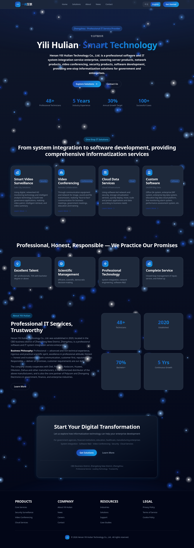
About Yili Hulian (65, 507)
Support (103, 517)
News (98, 4)
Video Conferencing (23, 517)
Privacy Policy (149, 507)
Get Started (171, 4)
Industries (104, 507)
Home (64, 4)
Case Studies (105, 522)
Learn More (20, 211)
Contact (109, 4)
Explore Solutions (87, 83)
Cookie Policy (148, 517)
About (88, 4)
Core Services (21, 507)
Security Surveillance (24, 512)
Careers (61, 517)
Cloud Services (21, 522)
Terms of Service (150, 512)
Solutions (76, 4)
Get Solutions (87, 453)
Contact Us (112, 83)
